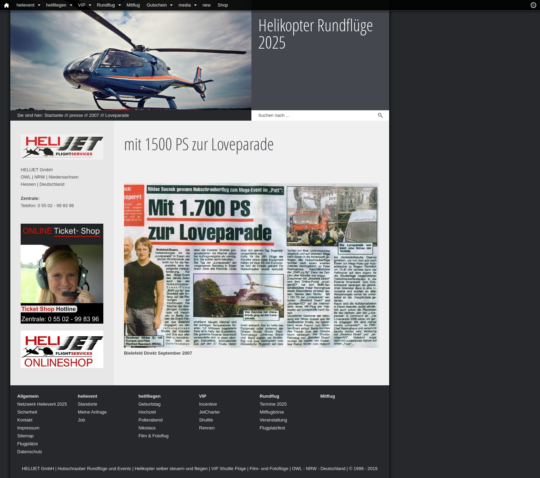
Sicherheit (27, 412)
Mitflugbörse (272, 412)
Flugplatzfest (272, 427)
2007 (94, 115)
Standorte (87, 404)
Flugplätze (27, 443)
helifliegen (56, 5)
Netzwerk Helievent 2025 (42, 404)
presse (76, 115)
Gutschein (157, 5)
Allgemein (28, 396)
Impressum (28, 427)
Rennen (207, 427)
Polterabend (150, 420)
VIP (81, 5)
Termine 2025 (273, 404)
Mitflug (133, 5)
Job (81, 420)
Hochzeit (147, 412)
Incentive (208, 404)
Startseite (53, 115)
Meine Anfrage (92, 412)
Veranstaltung (273, 420)
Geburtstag (149, 404)
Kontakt (24, 420)
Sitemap (25, 435)
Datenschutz (29, 451)
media (184, 5)
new (206, 5)
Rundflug (106, 5)
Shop (223, 5)
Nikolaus (147, 427)
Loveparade (117, 115)
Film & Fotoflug (153, 435)
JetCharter (209, 412)
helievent (25, 5)
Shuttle (206, 420)
